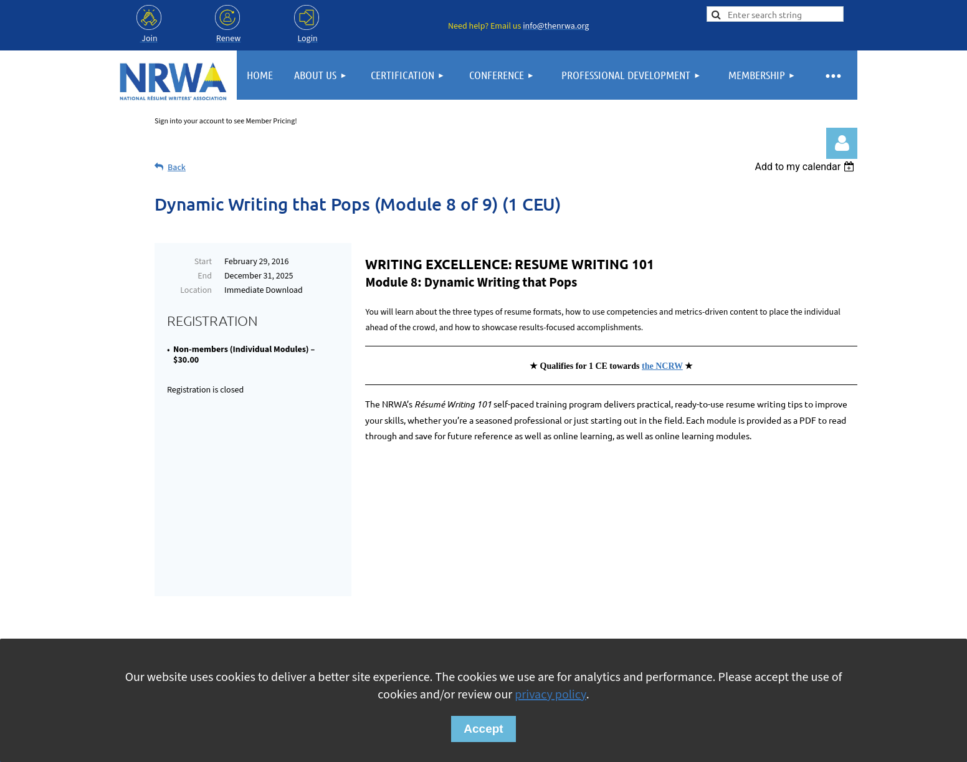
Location (196, 290)
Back (177, 167)
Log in (841, 143)
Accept (483, 728)
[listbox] (806, 166)
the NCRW (662, 366)
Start (203, 261)
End (205, 276)
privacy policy (550, 694)
